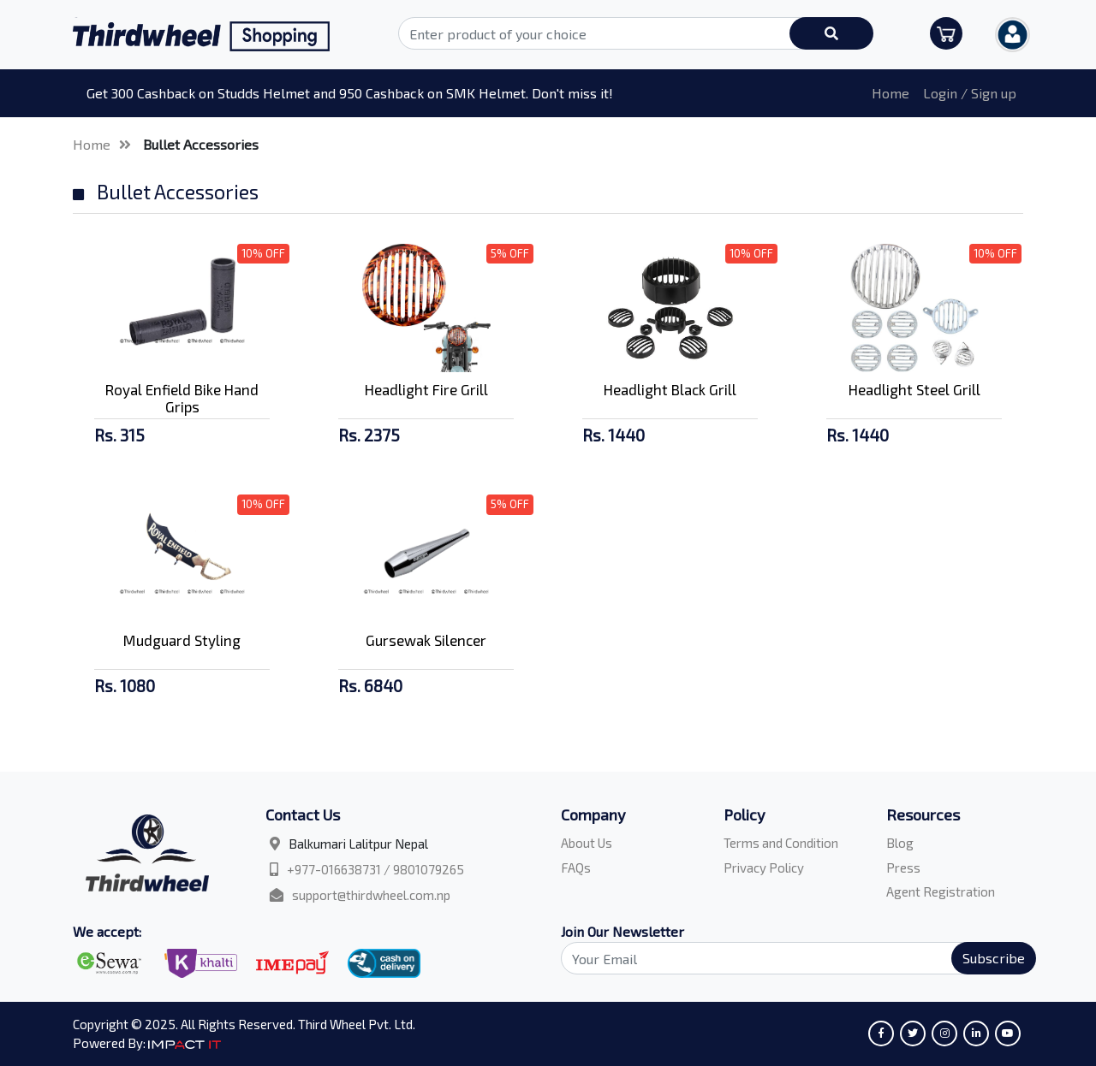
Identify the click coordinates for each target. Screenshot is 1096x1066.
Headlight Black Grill (670, 389)
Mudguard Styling (182, 639)
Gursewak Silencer (426, 639)
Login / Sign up (969, 93)
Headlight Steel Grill (914, 389)
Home (890, 93)
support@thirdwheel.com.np (371, 895)
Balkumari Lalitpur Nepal (358, 843)
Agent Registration (940, 891)
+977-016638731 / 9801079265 (375, 869)
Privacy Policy (764, 867)
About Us (586, 842)
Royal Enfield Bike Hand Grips (182, 398)
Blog (900, 842)
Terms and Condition (781, 842)
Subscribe (993, 958)
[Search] (788, 958)
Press (903, 867)
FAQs (576, 867)
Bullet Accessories (201, 144)
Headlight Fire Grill (426, 389)
